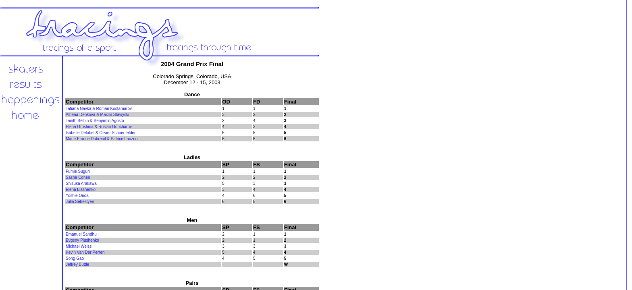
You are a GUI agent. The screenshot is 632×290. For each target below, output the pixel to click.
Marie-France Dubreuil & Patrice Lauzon (101, 139)
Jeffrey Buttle (77, 264)
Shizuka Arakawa (81, 183)
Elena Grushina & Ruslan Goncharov (99, 126)
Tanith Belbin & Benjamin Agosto (95, 120)
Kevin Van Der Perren (85, 252)
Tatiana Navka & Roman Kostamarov (99, 108)
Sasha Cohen (78, 177)
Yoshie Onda (77, 195)
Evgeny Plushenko (82, 240)
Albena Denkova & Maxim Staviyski (97, 114)
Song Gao (75, 258)
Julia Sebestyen (80, 201)
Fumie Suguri (77, 171)
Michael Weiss (78, 246)
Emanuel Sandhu (81, 234)
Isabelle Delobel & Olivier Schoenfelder (100, 132)
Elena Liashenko (81, 189)
